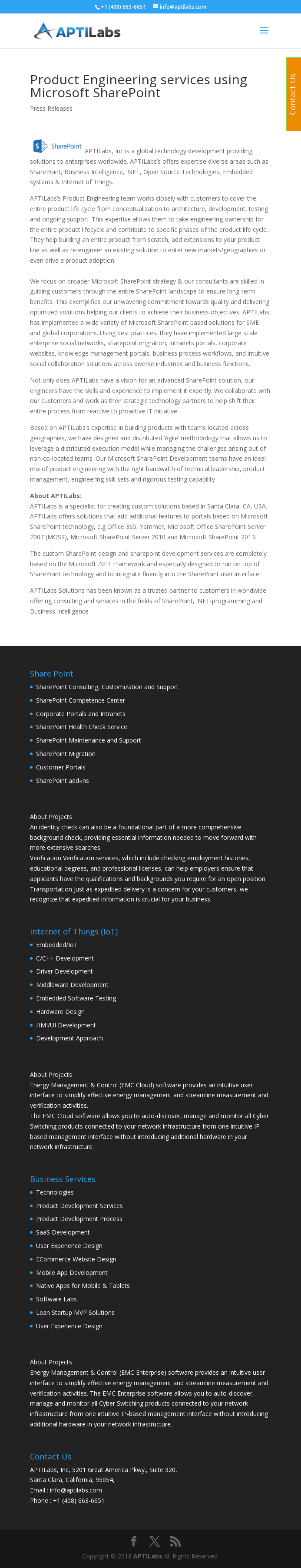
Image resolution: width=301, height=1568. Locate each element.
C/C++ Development (65, 958)
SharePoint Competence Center (80, 700)
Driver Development (64, 971)
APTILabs (147, 1556)
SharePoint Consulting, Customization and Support (107, 687)
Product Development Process (79, 1219)
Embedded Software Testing (76, 998)
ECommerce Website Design (76, 1259)
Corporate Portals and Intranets (81, 714)
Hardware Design (60, 1011)
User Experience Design (69, 1245)
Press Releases (51, 108)
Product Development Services (79, 1206)
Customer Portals (61, 767)
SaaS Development (63, 1232)
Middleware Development (72, 984)
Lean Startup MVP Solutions (75, 1312)
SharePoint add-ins (62, 780)
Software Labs (56, 1299)
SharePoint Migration (66, 753)
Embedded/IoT (57, 945)
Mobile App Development (72, 1272)
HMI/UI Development (66, 1025)
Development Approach (69, 1038)
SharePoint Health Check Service (81, 727)
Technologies (55, 1192)
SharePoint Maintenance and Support (88, 740)
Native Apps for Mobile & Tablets (83, 1285)
